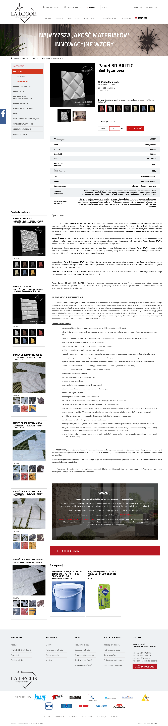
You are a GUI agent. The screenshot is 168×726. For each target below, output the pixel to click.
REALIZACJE (73, 18)
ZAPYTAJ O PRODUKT (108, 122)
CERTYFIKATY (91, 18)
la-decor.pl (39, 723)
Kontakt (49, 660)
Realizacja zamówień (83, 660)
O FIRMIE (73, 716)
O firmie (49, 644)
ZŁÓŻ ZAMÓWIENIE (144, 666)
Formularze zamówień (113, 665)
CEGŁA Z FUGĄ (18, 91)
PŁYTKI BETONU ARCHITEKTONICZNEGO (22, 97)
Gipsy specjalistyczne (23, 124)
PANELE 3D (17, 71)
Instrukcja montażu (112, 649)
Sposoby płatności (82, 649)
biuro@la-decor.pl (144, 658)
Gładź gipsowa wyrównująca (26, 118)
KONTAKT (126, 18)
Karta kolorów (110, 654)
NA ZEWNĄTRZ (22, 81)
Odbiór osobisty (52, 654)
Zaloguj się (138, 7)
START (47, 716)
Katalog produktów (112, 644)
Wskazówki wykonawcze (114, 660)
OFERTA (47, 18)
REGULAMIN (87, 716)
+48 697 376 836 (143, 652)
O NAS (60, 18)
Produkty (25, 58)
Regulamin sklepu (82, 644)
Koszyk (14, 644)
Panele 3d (35, 58)
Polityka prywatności (54, 649)
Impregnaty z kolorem (23, 108)
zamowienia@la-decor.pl (147, 660)
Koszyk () (142, 18)
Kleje (15, 113)
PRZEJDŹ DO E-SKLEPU (21, 649)
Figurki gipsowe (20, 134)
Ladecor (15, 58)
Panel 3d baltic (58, 58)
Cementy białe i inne (22, 129)
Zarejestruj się (151, 7)
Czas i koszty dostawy (84, 654)
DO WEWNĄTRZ (22, 76)
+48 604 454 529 (143, 655)
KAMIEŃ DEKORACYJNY (22, 86)
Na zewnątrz (46, 58)
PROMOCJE (101, 716)
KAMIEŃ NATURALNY (21, 103)
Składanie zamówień (83, 665)
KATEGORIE (59, 716)
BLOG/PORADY (110, 18)
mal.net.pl (154, 723)
